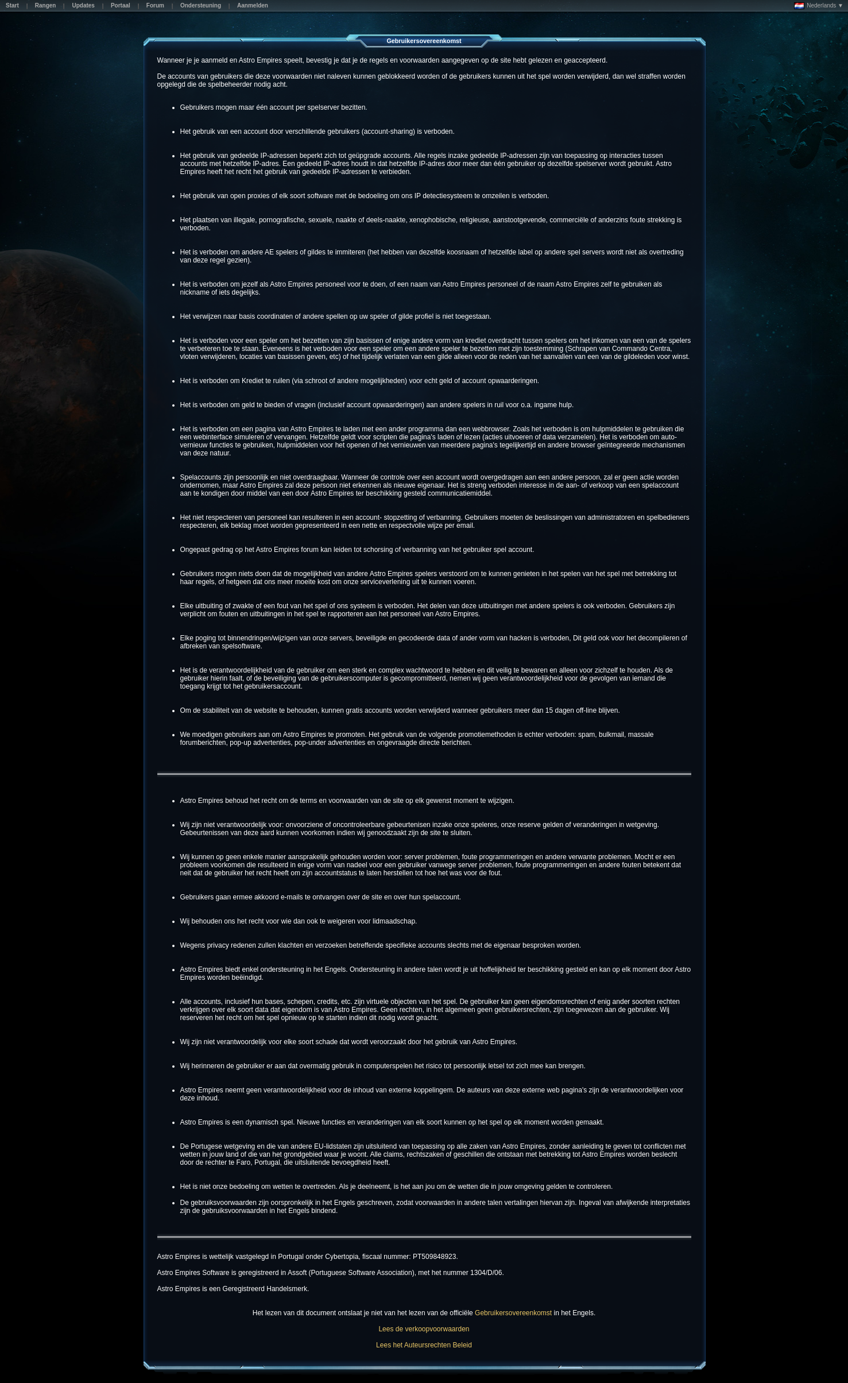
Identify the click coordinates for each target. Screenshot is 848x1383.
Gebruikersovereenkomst (513, 1313)
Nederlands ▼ (818, 5)
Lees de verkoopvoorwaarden (423, 1329)
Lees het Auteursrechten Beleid (424, 1345)
